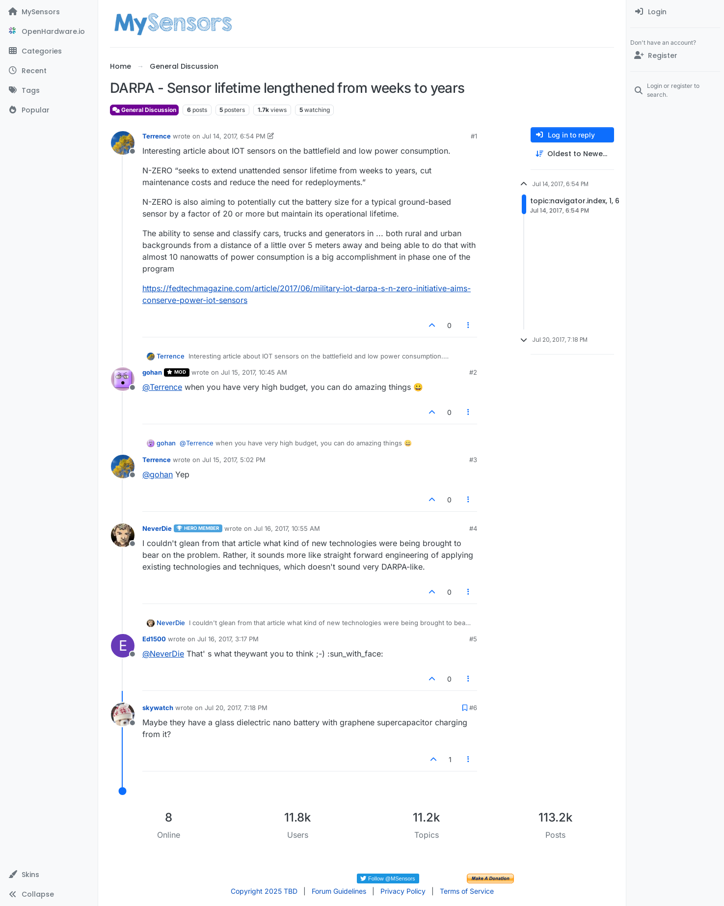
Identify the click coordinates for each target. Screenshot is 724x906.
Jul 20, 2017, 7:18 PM (236, 708)
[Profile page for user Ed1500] (122, 646)
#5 (473, 639)
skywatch (157, 708)
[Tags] (49, 90)
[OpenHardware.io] (49, 31)
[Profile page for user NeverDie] (122, 535)
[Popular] (49, 110)
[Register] (675, 55)
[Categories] (49, 51)
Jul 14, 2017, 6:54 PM (234, 136)
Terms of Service (467, 891)
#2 (473, 372)
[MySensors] (49, 12)
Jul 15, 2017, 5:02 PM (234, 460)
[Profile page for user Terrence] (122, 143)
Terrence (156, 136)
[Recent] (49, 71)
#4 (473, 528)
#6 (473, 708)
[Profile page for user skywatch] (122, 714)
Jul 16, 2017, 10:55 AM (287, 528)
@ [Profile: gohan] (157, 474)
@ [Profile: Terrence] (162, 387)
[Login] (675, 12)
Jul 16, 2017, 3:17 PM (228, 639)
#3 (473, 460)
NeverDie (157, 528)
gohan (152, 372)
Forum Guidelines (339, 891)
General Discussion (144, 109)
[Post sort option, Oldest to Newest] (572, 154)
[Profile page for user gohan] (122, 379)
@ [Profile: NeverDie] (163, 654)
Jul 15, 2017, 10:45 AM (254, 372)
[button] (49, 874)
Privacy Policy (403, 891)
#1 (474, 136)
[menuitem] (675, 12)
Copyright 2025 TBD (264, 891)
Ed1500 (154, 639)
